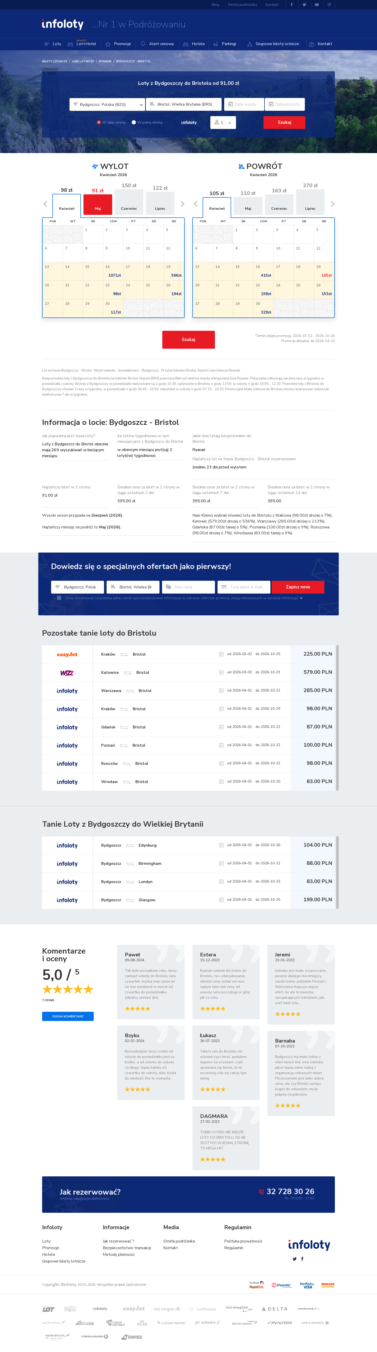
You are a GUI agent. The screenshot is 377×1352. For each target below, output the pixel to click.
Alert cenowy (157, 44)
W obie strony (111, 122)
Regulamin (233, 1248)
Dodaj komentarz (67, 1016)
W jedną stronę (147, 122)
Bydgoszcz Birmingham (131, 863)
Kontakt (324, 44)
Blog (215, 4)
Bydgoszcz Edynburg (129, 845)
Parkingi (228, 44)
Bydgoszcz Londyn (127, 881)
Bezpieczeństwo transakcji (127, 1248)
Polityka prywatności (243, 1241)
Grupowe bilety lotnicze (277, 44)
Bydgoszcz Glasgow (128, 900)
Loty (56, 44)
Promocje (122, 44)
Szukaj (284, 122)
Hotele (198, 44)
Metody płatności (119, 1254)
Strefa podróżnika (242, 4)
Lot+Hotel (86, 42)
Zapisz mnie (298, 587)
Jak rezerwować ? (118, 1241)
